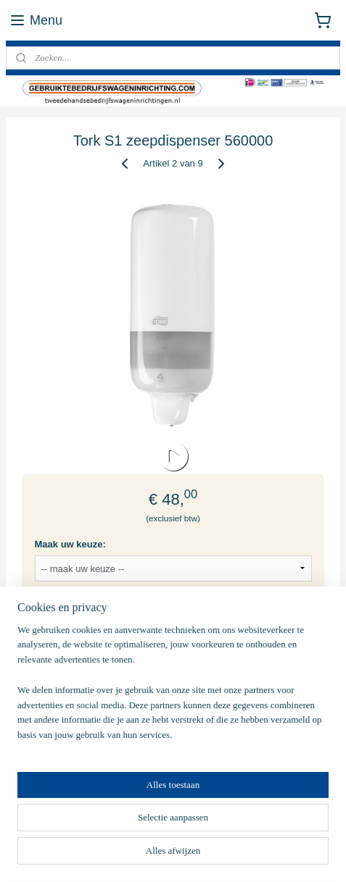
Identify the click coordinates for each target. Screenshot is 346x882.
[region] (173, 689)
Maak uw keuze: (70, 544)
